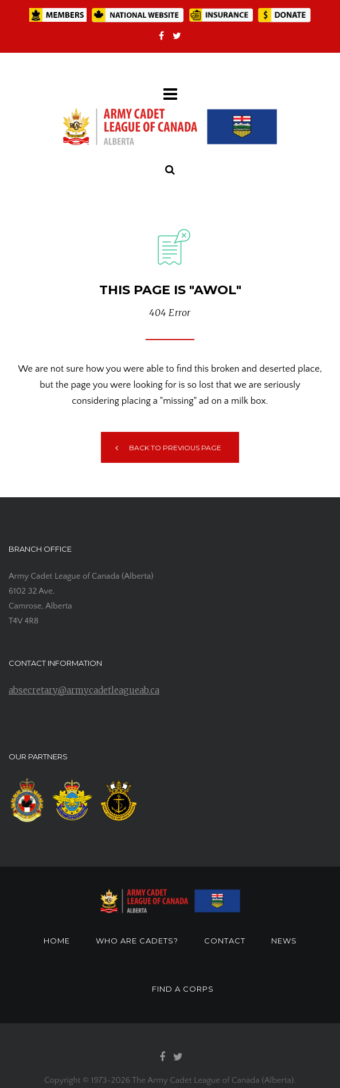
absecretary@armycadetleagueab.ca (84, 690)
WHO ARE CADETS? (137, 940)
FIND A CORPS (183, 988)
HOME (57, 940)
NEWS (284, 940)
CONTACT (224, 940)
